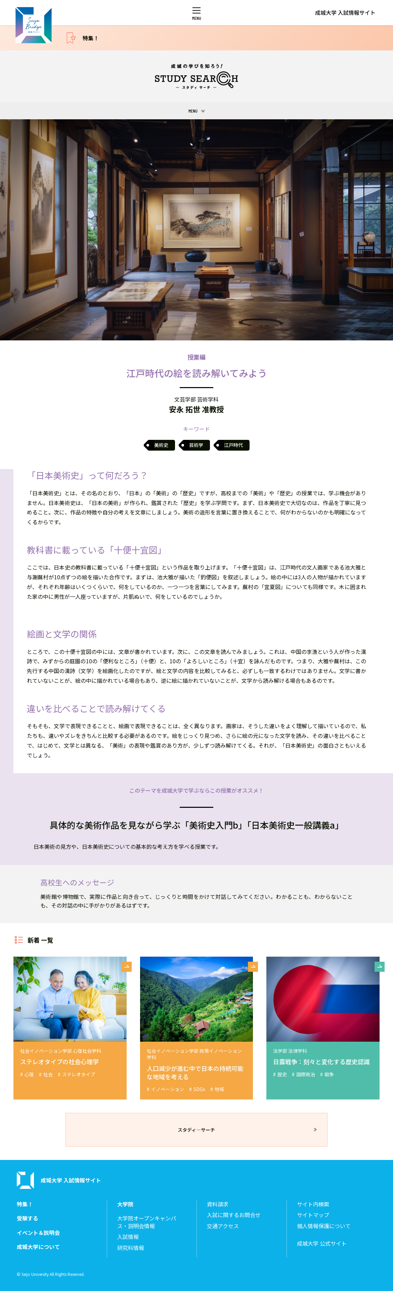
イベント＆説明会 (38, 1233)
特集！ (91, 38)
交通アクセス (223, 1226)
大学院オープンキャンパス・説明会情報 (146, 1222)
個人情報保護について (324, 1226)
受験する (27, 1218)
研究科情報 (130, 1248)
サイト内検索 (313, 1204)
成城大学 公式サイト (322, 1243)
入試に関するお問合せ (234, 1215)
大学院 (125, 1204)
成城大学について (38, 1247)
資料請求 (217, 1204)
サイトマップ (313, 1215)
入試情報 (128, 1237)
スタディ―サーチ (196, 1129)
